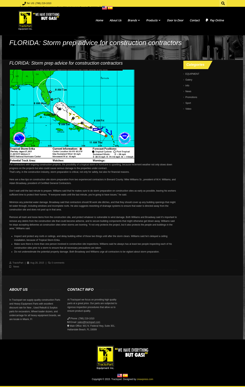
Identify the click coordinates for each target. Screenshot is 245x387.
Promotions (191, 97)
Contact (195, 20)
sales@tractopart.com (88, 322)
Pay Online (215, 20)
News (16, 266)
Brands (134, 20)
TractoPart (17, 262)
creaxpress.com (145, 379)
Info (187, 85)
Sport (188, 103)
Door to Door (175, 20)
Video (188, 109)
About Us (115, 20)
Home (99, 20)
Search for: (223, 3)
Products (153, 20)
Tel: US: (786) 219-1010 (39, 3)
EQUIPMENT (192, 74)
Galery (188, 79)
